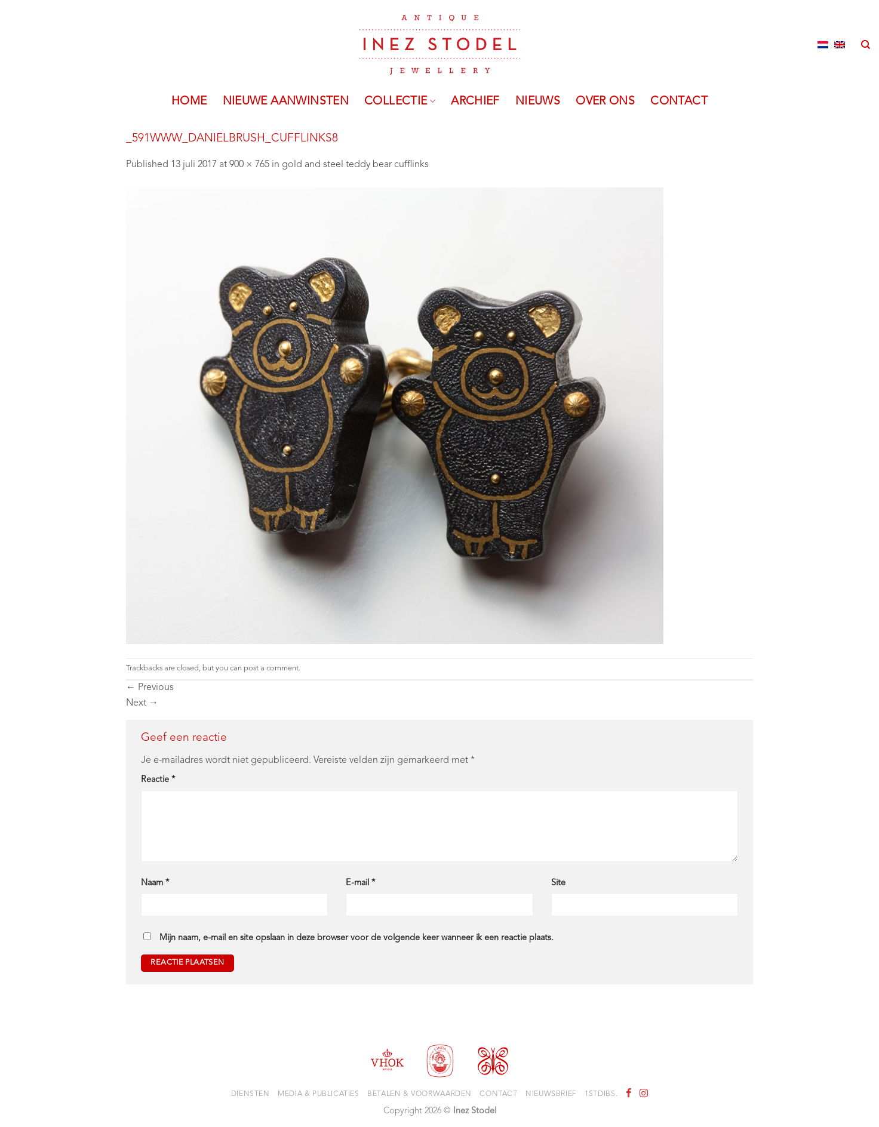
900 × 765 (249, 165)
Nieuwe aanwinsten (286, 101)
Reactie (158, 779)
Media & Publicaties (318, 1094)
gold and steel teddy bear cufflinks (355, 165)
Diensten (250, 1094)
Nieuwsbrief (551, 1094)
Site (558, 883)
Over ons (605, 101)
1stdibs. (601, 1094)
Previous (150, 687)
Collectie (399, 101)
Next (142, 703)
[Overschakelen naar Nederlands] (823, 45)
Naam (155, 883)
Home (189, 101)
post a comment (271, 668)
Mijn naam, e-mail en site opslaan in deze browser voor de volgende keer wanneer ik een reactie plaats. (356, 938)
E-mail (360, 883)
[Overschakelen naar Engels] (839, 45)
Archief (475, 101)
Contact (679, 101)
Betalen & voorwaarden (419, 1094)
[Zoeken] (865, 44)
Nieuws (537, 101)
